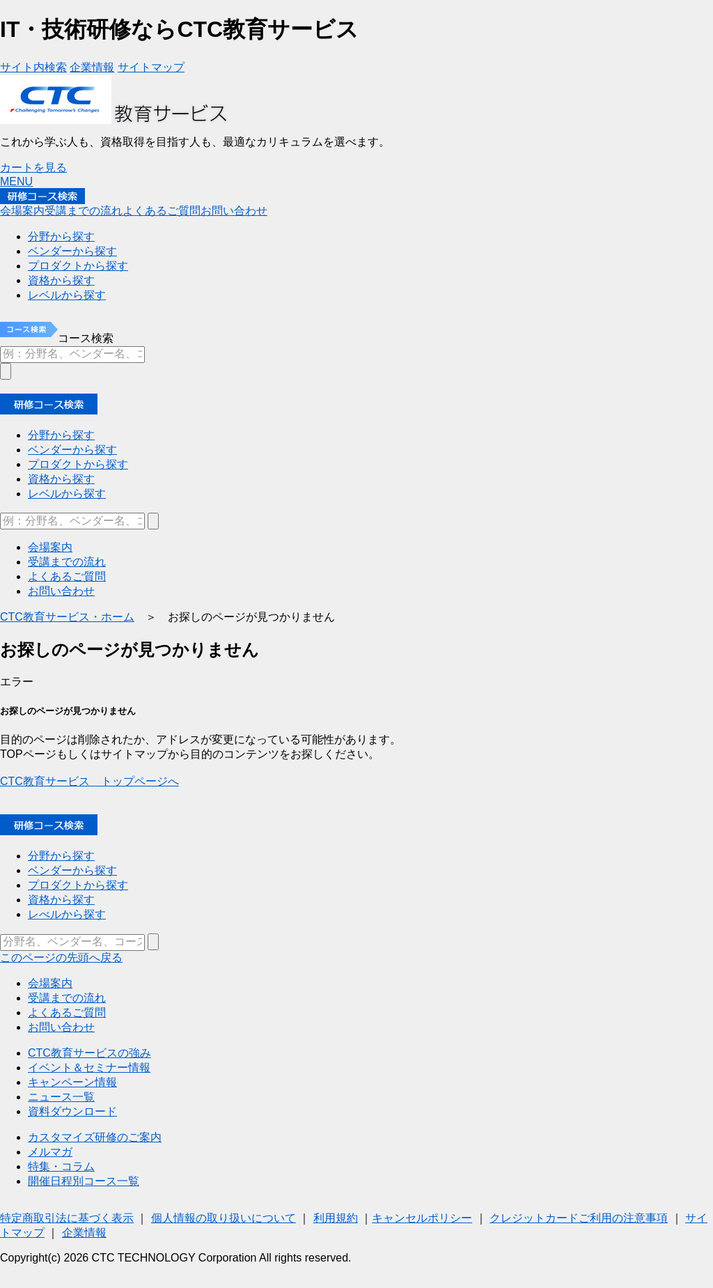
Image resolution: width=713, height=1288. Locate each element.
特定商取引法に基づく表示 (67, 1218)
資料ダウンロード (72, 1111)
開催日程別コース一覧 (83, 1181)
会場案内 (50, 983)
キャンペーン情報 (72, 1082)
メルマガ (50, 1152)
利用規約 (335, 1218)
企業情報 (84, 1233)
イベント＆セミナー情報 (89, 1067)
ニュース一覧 (61, 1097)
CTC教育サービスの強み (89, 1053)
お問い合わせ (61, 1027)
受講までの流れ (67, 998)
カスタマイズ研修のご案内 (95, 1137)
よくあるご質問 (67, 1012)
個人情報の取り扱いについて (223, 1218)
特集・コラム (61, 1166)
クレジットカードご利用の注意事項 (578, 1218)
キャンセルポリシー (422, 1218)
